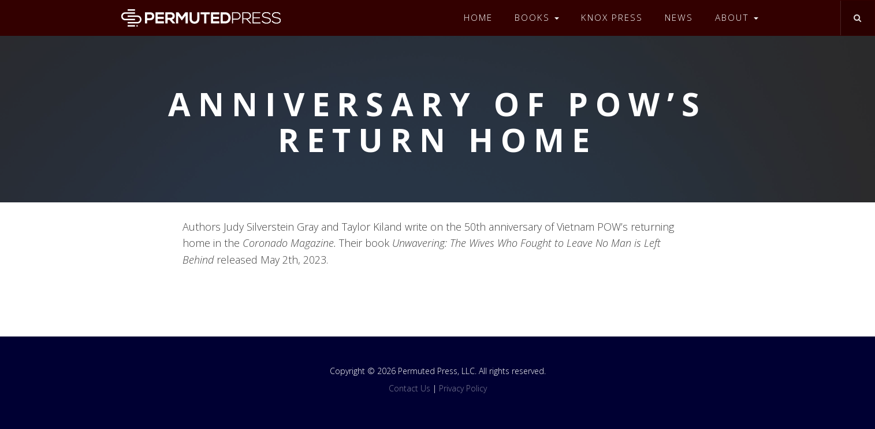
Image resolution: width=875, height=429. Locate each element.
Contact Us (409, 388)
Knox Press (612, 18)
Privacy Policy (463, 388)
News (679, 18)
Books (537, 18)
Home (478, 18)
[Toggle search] (857, 18)
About (736, 18)
